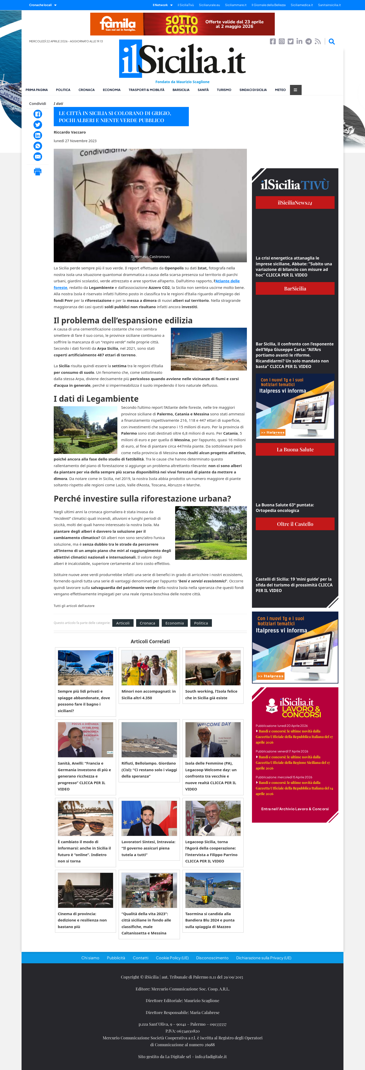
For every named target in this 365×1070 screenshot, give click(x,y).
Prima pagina (37, 90)
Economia (112, 90)
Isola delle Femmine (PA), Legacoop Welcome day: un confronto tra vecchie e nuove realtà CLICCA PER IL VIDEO (211, 776)
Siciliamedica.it (302, 5)
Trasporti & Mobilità (147, 90)
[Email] (37, 156)
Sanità (203, 90)
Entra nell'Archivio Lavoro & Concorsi (295, 808)
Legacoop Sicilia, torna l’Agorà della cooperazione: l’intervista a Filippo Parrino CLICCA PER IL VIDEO (211, 851)
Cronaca (87, 90)
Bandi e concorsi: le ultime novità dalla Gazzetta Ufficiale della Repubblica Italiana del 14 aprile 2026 (294, 788)
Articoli (123, 622)
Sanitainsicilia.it (329, 5)
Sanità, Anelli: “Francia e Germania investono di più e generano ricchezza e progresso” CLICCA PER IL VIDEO (84, 776)
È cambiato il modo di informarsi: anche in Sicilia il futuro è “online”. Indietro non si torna (84, 851)
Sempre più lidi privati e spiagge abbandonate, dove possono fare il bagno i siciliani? (84, 701)
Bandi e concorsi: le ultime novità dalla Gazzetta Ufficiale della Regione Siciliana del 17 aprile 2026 (293, 762)
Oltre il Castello (295, 523)
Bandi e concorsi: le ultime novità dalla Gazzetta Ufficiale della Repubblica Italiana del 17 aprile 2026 (294, 737)
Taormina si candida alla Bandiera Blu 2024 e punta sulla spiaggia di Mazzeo (210, 920)
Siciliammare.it (236, 5)
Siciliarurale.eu (209, 5)
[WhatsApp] (37, 146)
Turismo (224, 90)
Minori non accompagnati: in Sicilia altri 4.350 (148, 694)
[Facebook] (37, 114)
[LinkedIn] (37, 135)
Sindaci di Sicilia (253, 90)
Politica (63, 90)
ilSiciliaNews (295, 202)
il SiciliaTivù (186, 5)
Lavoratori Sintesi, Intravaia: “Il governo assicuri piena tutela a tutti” (148, 848)
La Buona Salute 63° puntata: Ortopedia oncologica (285, 507)
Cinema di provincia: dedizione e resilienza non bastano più (82, 920)
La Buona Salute (295, 449)
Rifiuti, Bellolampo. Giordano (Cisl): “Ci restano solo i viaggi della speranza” (149, 770)
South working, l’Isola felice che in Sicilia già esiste (211, 694)
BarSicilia (181, 90)
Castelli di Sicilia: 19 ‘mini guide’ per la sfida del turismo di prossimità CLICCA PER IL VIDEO (294, 584)
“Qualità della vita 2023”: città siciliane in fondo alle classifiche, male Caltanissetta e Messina (146, 923)
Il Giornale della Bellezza (269, 5)
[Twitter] (37, 124)
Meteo (280, 90)
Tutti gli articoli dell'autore (74, 605)
